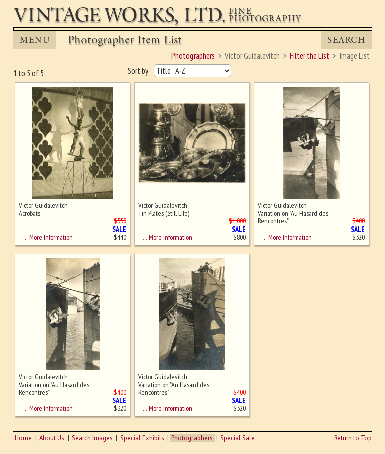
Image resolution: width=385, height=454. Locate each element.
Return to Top (353, 438)
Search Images (92, 438)
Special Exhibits (142, 438)
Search (346, 40)
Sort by (139, 70)
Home (23, 438)
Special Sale (237, 438)
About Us (51, 438)
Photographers (192, 438)
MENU (35, 40)
